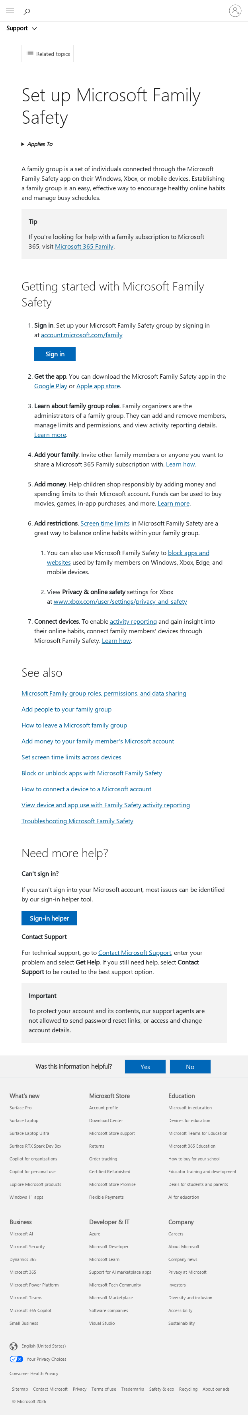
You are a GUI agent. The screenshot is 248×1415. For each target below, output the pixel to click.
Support (17, 28)
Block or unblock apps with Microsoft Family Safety (91, 773)
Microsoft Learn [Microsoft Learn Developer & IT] (104, 1259)
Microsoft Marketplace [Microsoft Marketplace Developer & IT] (111, 1297)
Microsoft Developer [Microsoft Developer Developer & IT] (109, 1246)
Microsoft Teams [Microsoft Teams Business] (26, 1297)
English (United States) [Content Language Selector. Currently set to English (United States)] (43, 1346)
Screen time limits (105, 523)
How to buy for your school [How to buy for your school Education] (194, 1159)
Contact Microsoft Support (134, 952)
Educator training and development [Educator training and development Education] (202, 1171)
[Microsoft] (124, 6)
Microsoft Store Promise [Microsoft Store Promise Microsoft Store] (112, 1184)
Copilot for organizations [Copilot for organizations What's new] (33, 1159)
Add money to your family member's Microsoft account (97, 741)
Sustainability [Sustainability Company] (181, 1323)
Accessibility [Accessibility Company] (180, 1310)
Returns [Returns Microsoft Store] (96, 1146)
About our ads (216, 1389)
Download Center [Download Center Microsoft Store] (106, 1120)
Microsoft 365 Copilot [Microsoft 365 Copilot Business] (30, 1310)
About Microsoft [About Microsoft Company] (183, 1246)
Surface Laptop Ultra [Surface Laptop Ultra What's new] (29, 1133)
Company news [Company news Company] (182, 1259)
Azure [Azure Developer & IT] (94, 1234)
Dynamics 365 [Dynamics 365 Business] (23, 1259)
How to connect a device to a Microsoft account (86, 789)
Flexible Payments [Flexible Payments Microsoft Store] (106, 1197)
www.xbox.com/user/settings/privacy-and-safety (120, 601)
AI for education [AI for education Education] (183, 1197)
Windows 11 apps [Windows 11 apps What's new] (26, 1197)
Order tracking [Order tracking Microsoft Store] (103, 1159)
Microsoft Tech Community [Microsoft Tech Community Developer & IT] (115, 1285)
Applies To (39, 144)
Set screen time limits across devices (71, 757)
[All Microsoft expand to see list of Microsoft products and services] (10, 10)
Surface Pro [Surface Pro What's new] (20, 1108)
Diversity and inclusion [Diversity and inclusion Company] (190, 1297)
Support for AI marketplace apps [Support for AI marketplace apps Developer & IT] (120, 1272)
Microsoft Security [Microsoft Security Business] (27, 1246)
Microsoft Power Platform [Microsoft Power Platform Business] (34, 1285)
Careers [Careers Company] (176, 1234)
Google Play (50, 385)
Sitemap (20, 1389)
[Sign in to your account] (235, 10)
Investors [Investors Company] (177, 1285)
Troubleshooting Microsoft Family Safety (77, 820)
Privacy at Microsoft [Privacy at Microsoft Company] (187, 1272)
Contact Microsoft (50, 1389)
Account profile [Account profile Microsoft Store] (103, 1108)
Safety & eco (161, 1389)
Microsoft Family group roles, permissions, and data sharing (103, 693)
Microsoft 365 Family (84, 246)
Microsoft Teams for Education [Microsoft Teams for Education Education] (197, 1133)
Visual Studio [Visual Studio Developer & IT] (102, 1323)
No (190, 1066)
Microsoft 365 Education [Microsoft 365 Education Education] (191, 1146)
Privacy (79, 1389)
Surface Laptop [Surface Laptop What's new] (24, 1120)
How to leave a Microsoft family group (74, 725)
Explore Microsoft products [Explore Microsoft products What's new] (35, 1184)
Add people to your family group (66, 709)
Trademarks (132, 1389)
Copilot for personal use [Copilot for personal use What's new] (33, 1171)
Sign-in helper (49, 918)
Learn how (180, 464)
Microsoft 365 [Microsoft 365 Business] (23, 1272)
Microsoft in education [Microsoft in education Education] (190, 1108)
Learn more (50, 434)
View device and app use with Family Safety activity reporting (105, 804)
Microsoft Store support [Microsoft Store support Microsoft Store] (112, 1133)
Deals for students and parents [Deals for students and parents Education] (198, 1184)
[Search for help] (28, 10)
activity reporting (133, 621)
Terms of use (104, 1389)
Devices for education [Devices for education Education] (189, 1120)
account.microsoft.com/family (82, 334)
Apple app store (98, 385)
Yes (145, 1066)
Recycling (188, 1389)
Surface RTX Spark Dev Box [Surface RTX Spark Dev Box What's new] (35, 1146)
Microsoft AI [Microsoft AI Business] (21, 1234)
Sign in (54, 354)
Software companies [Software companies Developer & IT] (108, 1310)
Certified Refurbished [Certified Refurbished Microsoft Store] (109, 1171)
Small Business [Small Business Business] (24, 1323)
